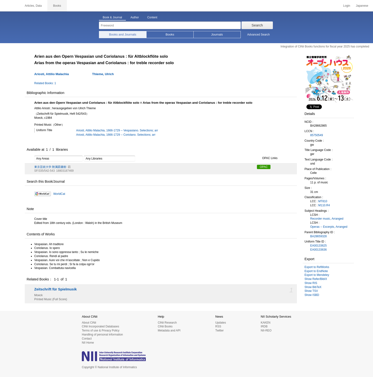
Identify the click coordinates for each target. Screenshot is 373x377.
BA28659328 (318, 236)
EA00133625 (318, 245)
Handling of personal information (102, 334)
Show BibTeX (312, 287)
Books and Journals (122, 34)
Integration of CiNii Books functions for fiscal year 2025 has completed (324, 46)
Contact (87, 338)
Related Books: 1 (45, 83)
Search (257, 25)
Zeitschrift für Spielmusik (55, 289)
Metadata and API (169, 330)
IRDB (264, 326)
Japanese (362, 5)
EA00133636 (318, 249)
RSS (218, 326)
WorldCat (59, 194)
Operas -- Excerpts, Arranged (328, 226)
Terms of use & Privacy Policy (100, 330)
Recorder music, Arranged (326, 218)
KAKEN (265, 322)
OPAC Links (267, 158)
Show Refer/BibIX (315, 279)
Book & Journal (112, 17)
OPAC (264, 167)
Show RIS (310, 283)
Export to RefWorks (316, 267)
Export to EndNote (316, 271)
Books (170, 34)
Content (152, 17)
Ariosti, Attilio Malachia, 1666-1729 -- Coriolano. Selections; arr (116, 134)
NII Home (88, 342)
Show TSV (311, 291)
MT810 (322, 201)
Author (134, 17)
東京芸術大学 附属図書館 (50, 167)
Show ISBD (311, 295)
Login (346, 5)
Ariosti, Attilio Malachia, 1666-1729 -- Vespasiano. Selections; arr (117, 130)
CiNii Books (165, 326)
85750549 (316, 135)
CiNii (9, 5)
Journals (217, 34)
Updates (220, 322)
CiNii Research (167, 322)
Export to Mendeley (316, 275)
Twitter (219, 330)
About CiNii (89, 322)
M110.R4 (324, 205)
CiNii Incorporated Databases (100, 326)
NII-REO (266, 330)
